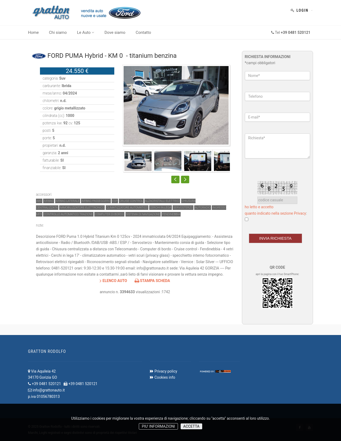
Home (33, 32)
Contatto (143, 32)
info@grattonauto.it (49, 390)
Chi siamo (58, 32)
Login (302, 10)
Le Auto (85, 32)
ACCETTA (191, 426)
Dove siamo (114, 32)
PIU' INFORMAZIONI (158, 426)
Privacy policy (166, 371)
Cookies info (165, 377)
